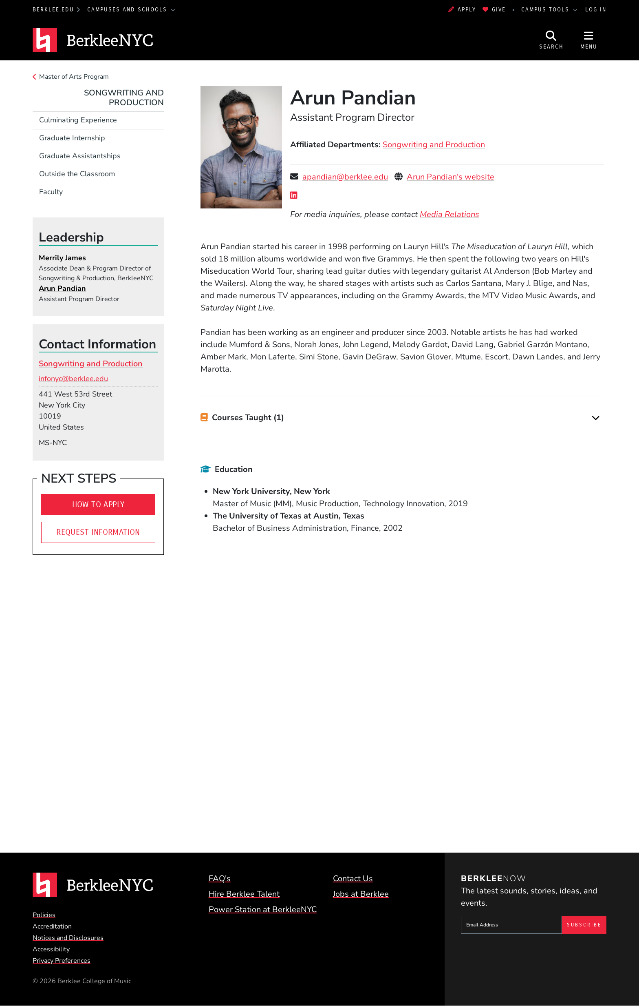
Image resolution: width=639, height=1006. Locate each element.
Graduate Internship (72, 138)
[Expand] (596, 418)
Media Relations (449, 214)
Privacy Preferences (61, 960)
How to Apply (98, 504)
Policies (44, 915)
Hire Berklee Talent (244, 894)
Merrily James (62, 258)
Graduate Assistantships (80, 156)
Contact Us (353, 878)
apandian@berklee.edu (345, 176)
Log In (595, 9)
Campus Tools (546, 9)
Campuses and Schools (128, 9)
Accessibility (51, 949)
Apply (462, 9)
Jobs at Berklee (361, 894)
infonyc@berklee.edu (73, 378)
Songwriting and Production (434, 144)
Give (494, 9)
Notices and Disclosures (68, 937)
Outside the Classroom (77, 174)
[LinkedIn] (296, 195)
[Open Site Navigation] (588, 40)
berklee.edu (53, 9)
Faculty (51, 192)
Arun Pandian (62, 288)
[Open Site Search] (551, 40)
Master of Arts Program (74, 76)
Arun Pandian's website (450, 176)
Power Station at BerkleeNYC (263, 909)
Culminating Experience (78, 120)
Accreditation (52, 926)
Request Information (98, 532)
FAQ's (220, 878)
